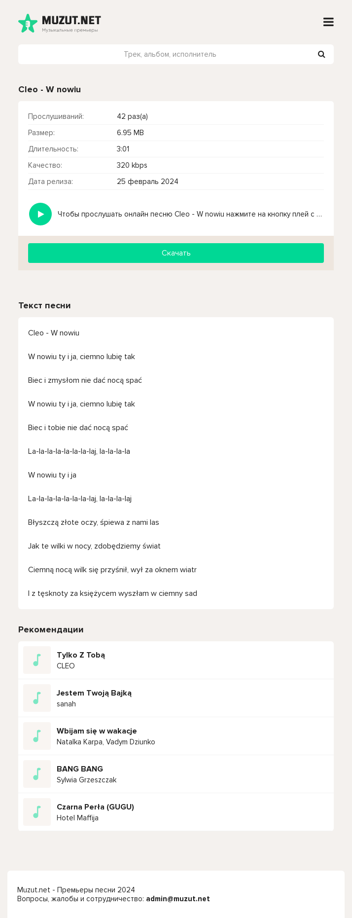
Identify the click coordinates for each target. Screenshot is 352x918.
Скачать (176, 253)
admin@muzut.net (178, 898)
